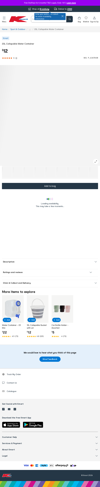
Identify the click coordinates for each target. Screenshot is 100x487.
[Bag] (79, 19)
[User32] (94, 19)
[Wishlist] (86, 19)
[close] (62, 16)
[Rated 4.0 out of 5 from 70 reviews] (62, 336)
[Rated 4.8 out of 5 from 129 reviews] (37, 336)
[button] (4, 19)
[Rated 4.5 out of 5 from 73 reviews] (13, 336)
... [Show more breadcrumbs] (30, 29)
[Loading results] (50, 199)
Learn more (71, 3)
